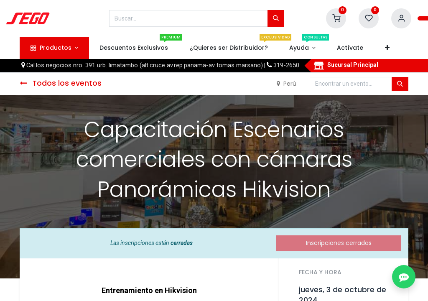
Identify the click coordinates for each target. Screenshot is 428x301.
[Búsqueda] (276, 18)
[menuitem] (134, 48)
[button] (387, 48)
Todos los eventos (61, 83)
